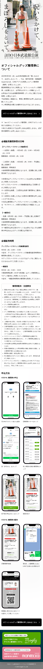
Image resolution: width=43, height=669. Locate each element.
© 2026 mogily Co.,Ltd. (21, 667)
